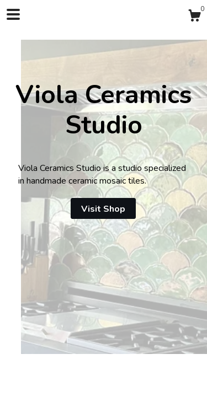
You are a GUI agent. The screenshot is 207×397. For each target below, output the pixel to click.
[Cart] (194, 17)
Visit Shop (103, 209)
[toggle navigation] (13, 14)
